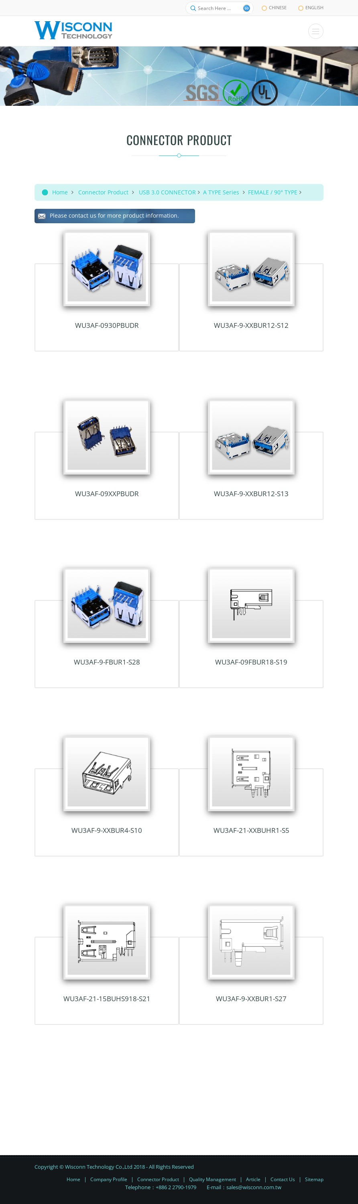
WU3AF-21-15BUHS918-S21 (107, 998)
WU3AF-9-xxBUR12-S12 (251, 325)
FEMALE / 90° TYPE (272, 192)
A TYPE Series (222, 192)
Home (60, 192)
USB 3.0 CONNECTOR (167, 192)
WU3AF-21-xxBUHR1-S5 (251, 830)
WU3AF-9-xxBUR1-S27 (251, 998)
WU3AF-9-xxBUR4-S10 (106, 830)
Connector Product (103, 192)
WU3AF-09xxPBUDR (107, 493)
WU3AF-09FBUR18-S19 (251, 662)
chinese (274, 7)
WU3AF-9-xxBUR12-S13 (251, 493)
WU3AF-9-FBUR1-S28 (107, 662)
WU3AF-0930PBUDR (107, 325)
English (310, 7)
